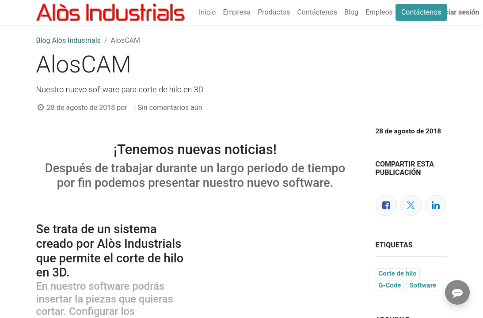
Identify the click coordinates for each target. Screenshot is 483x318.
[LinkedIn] (435, 205)
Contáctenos (421, 12)
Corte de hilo (398, 273)
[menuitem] (207, 12)
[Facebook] (386, 205)
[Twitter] (411, 205)
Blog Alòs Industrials (68, 40)
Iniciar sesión (458, 12)
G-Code (390, 285)
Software (422, 285)
